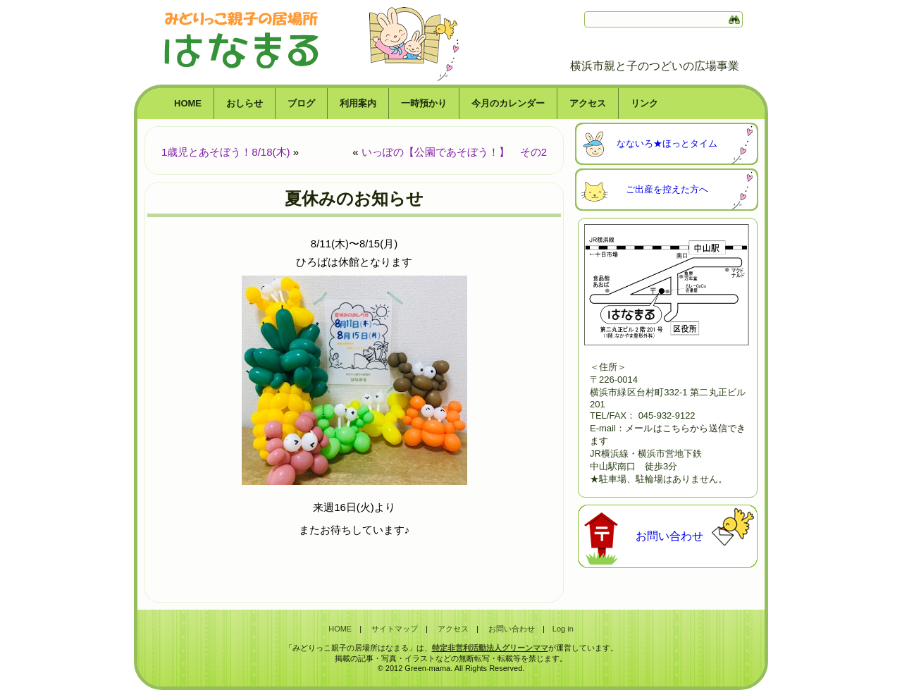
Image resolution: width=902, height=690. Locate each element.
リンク (644, 103)
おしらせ (244, 103)
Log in (563, 628)
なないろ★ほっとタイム (667, 143)
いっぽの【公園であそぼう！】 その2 (454, 152)
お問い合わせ (669, 536)
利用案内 (358, 103)
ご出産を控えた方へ (667, 189)
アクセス (587, 103)
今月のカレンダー (508, 103)
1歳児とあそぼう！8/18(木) (225, 152)
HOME (188, 103)
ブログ (301, 103)
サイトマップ (394, 628)
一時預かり (424, 103)
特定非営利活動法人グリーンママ (490, 647)
